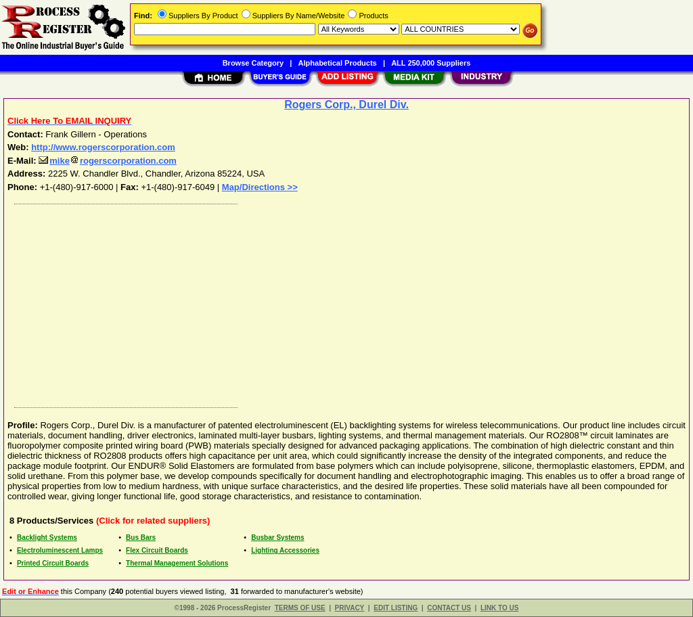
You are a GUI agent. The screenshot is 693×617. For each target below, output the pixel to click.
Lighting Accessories (285, 550)
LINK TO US (499, 608)
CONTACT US (449, 608)
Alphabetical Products (337, 63)
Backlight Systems (47, 537)
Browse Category (253, 63)
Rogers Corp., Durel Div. (346, 104)
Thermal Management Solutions (177, 563)
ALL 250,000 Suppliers (430, 63)
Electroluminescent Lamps (60, 550)
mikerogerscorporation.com (108, 161)
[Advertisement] (347, 302)
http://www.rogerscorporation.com (103, 147)
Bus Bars (141, 537)
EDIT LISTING (396, 608)
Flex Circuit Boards (157, 550)
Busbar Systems (277, 537)
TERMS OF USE (300, 608)
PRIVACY (350, 608)
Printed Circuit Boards (53, 563)
